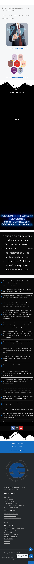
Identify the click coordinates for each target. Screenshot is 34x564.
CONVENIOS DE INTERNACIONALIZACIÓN (14, 528)
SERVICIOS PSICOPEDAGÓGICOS (12, 518)
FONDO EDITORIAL (8, 499)
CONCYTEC (7, 543)
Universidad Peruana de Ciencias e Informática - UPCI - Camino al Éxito (17, 9)
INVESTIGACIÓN (8, 533)
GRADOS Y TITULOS (9, 501)
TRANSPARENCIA (8, 539)
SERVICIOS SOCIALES (9, 520)
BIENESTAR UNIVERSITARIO (11, 514)
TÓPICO (6, 522)
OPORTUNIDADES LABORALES (11, 503)
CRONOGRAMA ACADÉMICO (11, 535)
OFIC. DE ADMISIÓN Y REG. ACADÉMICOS (14, 505)
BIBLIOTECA (7, 497)
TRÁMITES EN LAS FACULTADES (12, 507)
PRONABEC (7, 541)
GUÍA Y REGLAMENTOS (10, 530)
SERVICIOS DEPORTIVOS (10, 516)
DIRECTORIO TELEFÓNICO (10, 537)
